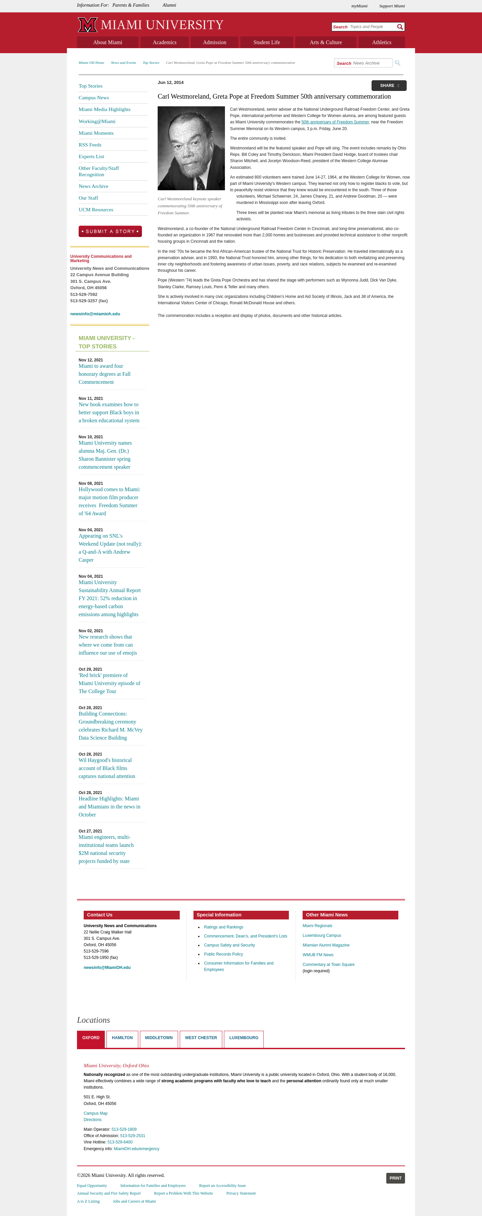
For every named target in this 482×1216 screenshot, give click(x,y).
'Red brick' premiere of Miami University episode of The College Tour (109, 683)
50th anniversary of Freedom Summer (335, 122)
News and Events (123, 63)
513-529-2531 (132, 1135)
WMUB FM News (318, 955)
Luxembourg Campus (322, 935)
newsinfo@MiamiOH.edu (107, 967)
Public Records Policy (223, 954)
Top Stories (151, 63)
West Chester (201, 1037)
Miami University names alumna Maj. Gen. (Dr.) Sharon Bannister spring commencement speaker (105, 455)
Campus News (94, 97)
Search (340, 27)
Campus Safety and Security (229, 945)
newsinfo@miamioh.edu (95, 313)
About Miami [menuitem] (108, 42)
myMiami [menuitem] (359, 6)
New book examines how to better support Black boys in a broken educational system (109, 412)
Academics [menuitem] (164, 42)
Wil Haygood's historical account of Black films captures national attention (107, 768)
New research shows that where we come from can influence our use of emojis (108, 645)
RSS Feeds (90, 144)
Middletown (159, 1037)
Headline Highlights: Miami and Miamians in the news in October (109, 806)
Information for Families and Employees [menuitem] (153, 1185)
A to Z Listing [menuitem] (88, 1201)
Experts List (91, 156)
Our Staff (88, 198)
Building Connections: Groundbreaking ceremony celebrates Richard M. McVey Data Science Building (111, 726)
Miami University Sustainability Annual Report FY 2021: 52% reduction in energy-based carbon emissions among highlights (110, 598)
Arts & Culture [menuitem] (326, 42)
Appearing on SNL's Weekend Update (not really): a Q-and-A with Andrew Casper (110, 548)
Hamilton (122, 1037)
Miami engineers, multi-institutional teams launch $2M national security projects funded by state (106, 849)
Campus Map (95, 1113)
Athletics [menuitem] (382, 42)
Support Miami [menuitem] (392, 6)
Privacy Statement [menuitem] (241, 1193)
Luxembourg (243, 1037)
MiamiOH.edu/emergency (136, 1148)
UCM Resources (96, 209)
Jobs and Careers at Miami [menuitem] (134, 1201)
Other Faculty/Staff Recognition (99, 171)
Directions (92, 1119)
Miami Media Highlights (105, 109)
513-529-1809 (124, 1129)
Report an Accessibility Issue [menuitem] (222, 1185)
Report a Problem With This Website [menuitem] (183, 1193)
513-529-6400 (120, 1142)
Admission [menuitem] (214, 42)
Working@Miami (97, 121)
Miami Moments (96, 133)
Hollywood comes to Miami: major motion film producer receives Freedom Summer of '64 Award (109, 501)
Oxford (90, 1037)
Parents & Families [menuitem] (130, 5)
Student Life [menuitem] (266, 42)
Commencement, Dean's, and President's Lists (246, 936)
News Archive (93, 186)
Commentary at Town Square (328, 964)
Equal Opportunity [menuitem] (92, 1185)
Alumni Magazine (326, 945)
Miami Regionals (317, 925)
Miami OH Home (91, 63)
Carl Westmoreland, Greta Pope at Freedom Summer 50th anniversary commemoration (230, 63)
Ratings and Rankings (223, 927)
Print (396, 1178)
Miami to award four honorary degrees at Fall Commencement (105, 374)
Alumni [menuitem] (169, 5)
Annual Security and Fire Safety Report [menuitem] (109, 1193)
